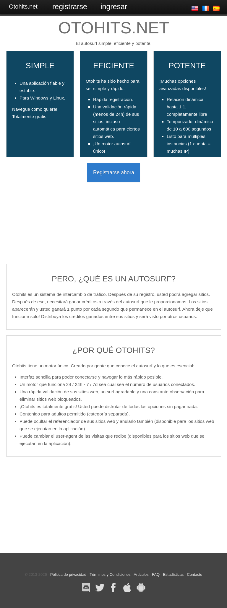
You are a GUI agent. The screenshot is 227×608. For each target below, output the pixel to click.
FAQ (156, 574)
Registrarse (69, 6)
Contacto (194, 574)
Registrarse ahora (113, 172)
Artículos (141, 574)
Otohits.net (23, 6)
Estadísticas (173, 574)
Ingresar (113, 6)
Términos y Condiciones (110, 574)
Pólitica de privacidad (68, 574)
